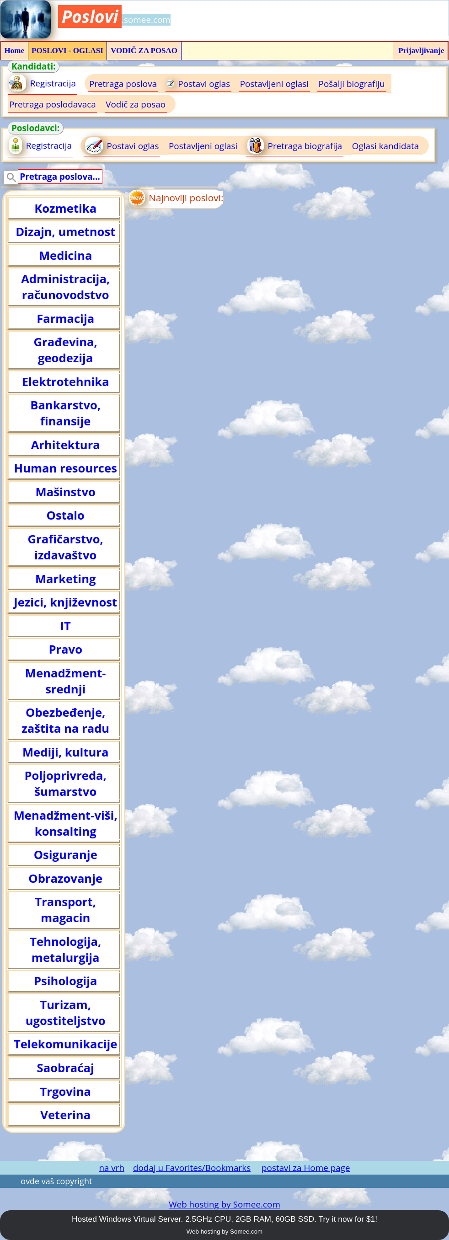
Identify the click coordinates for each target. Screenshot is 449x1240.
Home (14, 50)
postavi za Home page (306, 1168)
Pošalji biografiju (352, 84)
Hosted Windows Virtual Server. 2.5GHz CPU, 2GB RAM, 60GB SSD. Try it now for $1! (224, 1219)
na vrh (111, 1168)
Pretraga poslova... (60, 177)
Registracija (42, 83)
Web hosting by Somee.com (224, 1204)
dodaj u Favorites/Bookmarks (192, 1168)
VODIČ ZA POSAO (144, 50)
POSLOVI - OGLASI (67, 50)
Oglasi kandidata (385, 146)
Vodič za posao (136, 104)
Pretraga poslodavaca (52, 104)
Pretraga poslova (123, 84)
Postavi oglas (198, 84)
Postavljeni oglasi (274, 84)
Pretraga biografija (294, 145)
